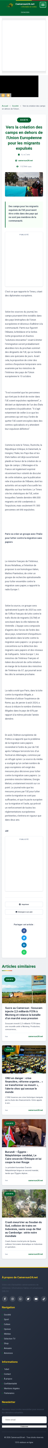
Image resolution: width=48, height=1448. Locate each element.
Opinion (7, 1329)
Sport (6, 1319)
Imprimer (24, 904)
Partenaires (9, 1393)
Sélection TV (9, 1338)
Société (15, 106)
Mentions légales (12, 1388)
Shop (6, 1343)
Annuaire (8, 1348)
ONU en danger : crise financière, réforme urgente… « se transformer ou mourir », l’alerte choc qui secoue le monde (24, 1085)
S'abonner (24, 1426)
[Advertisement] (24, 46)
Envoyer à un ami (24, 912)
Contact (7, 1374)
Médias (7, 1334)
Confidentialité (10, 1383)
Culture (7, 1324)
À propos (8, 1379)
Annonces (8, 1353)
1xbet (6, 1369)
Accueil (5, 106)
